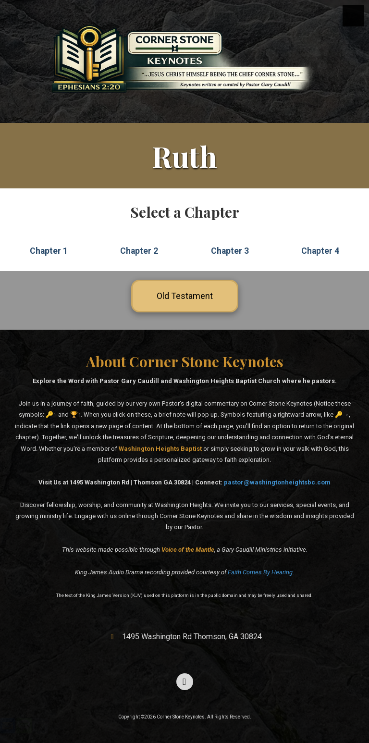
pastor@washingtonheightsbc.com (277, 482)
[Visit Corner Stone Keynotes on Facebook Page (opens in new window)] (184, 681)
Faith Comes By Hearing (260, 572)
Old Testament (185, 296)
